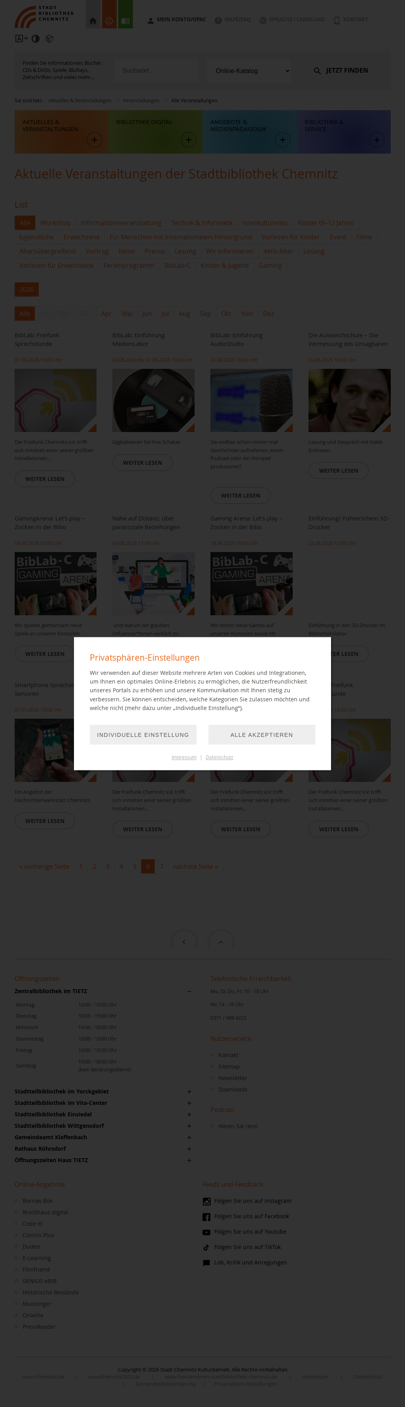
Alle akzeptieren (262, 735)
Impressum (184, 757)
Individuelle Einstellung (143, 735)
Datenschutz (219, 757)
